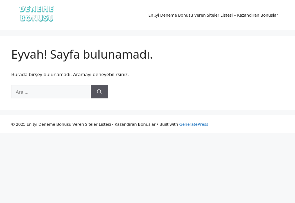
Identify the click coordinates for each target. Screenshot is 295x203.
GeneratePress (193, 124)
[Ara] (99, 92)
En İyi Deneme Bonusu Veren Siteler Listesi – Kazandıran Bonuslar (213, 15)
